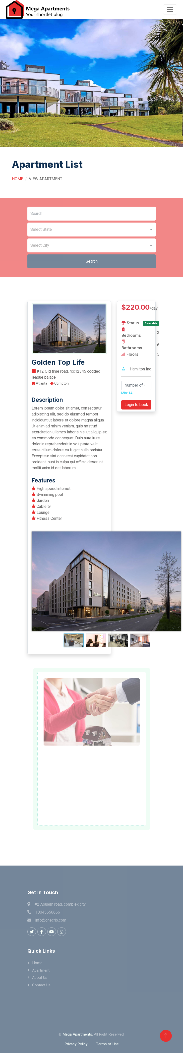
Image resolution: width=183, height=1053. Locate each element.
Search (92, 261)
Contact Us (41, 985)
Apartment (41, 970)
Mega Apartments (77, 1034)
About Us (39, 977)
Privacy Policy (75, 1044)
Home (17, 179)
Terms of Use (107, 1044)
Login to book (136, 405)
